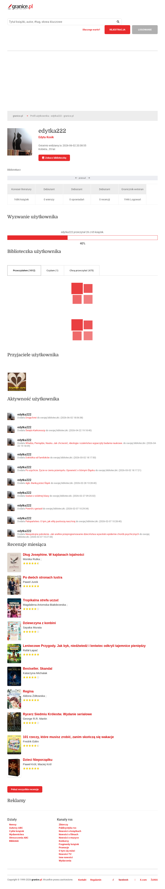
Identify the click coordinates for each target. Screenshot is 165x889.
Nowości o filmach (68, 834)
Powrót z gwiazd (33, 508)
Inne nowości (66, 857)
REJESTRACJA (117, 29)
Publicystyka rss (67, 827)
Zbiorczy (63, 824)
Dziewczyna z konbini (39, 623)
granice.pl (18, 115)
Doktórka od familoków (37, 457)
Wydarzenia (65, 860)
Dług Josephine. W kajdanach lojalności (53, 554)
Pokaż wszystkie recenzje (25, 789)
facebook (120, 880)
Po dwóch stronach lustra (42, 577)
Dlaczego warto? (91, 29)
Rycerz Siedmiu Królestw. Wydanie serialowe (57, 714)
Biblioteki (14, 841)
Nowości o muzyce (69, 837)
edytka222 (24, 414)
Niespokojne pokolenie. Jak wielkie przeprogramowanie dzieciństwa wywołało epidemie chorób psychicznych (82, 534)
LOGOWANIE (145, 29)
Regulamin (95, 879)
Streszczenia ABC (18, 837)
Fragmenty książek (69, 844)
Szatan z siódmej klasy (37, 495)
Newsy (12, 824)
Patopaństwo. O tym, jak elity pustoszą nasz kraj (50, 521)
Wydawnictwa (16, 834)
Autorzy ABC (16, 827)
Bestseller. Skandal (37, 668)
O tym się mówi (67, 850)
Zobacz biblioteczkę (54, 157)
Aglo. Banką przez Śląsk (37, 483)
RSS (154, 879)
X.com (141, 879)
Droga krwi (31, 417)
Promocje (64, 847)
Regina (28, 691)
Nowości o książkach (70, 831)
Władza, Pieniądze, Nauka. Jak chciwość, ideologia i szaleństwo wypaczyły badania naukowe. (74, 443)
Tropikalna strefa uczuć (41, 600)
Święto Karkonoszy (35, 430)
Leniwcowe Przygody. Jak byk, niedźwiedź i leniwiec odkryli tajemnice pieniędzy (84, 646)
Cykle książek (16, 831)
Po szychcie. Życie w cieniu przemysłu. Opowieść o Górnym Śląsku (60, 470)
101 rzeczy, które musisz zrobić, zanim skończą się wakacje (68, 737)
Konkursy (64, 841)
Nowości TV (65, 854)
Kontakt (82, 879)
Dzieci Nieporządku (37, 760)
